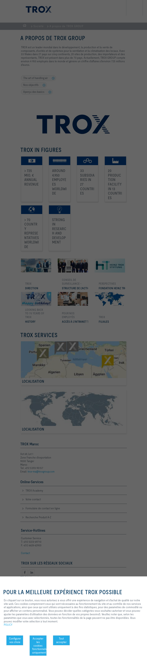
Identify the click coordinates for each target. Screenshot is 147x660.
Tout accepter (61, 640)
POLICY (8, 624)
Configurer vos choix (15, 640)
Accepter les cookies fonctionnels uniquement (39, 645)
